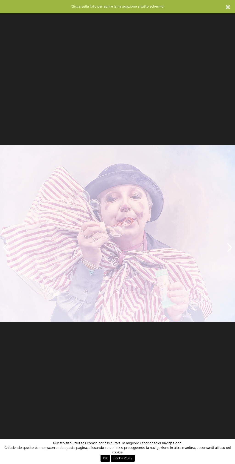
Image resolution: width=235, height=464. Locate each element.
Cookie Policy (122, 458)
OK (105, 458)
